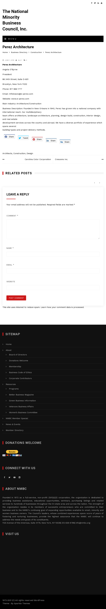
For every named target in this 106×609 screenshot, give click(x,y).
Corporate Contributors (20, 378)
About (8, 350)
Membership (15, 366)
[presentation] (94, 182)
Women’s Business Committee (23, 412)
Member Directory (14, 430)
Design (30, 153)
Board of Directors (18, 354)
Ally (20, 60)
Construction (19, 153)
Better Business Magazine (21, 395)
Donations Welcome (18, 360)
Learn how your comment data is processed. (62, 307)
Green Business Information (22, 400)
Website (10, 281)
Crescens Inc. (61, 159)
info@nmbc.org (83, 523)
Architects (7, 153)
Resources (11, 384)
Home (9, 344)
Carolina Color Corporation (38, 159)
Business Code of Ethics (20, 372)
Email (10, 265)
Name (10, 248)
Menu (10, 39)
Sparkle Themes (22, 603)
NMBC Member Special (17, 418)
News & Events (13, 424)
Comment (12, 216)
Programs (14, 389)
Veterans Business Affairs (21, 406)
